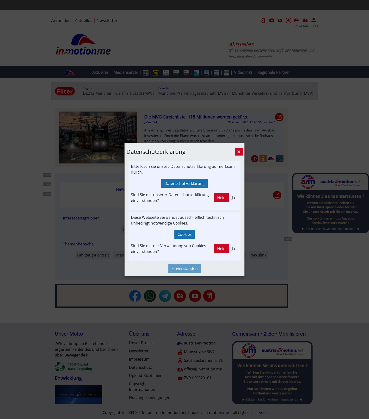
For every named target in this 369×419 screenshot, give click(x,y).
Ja (233, 197)
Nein (221, 197)
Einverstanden (185, 268)
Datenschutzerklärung (184, 183)
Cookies (185, 234)
